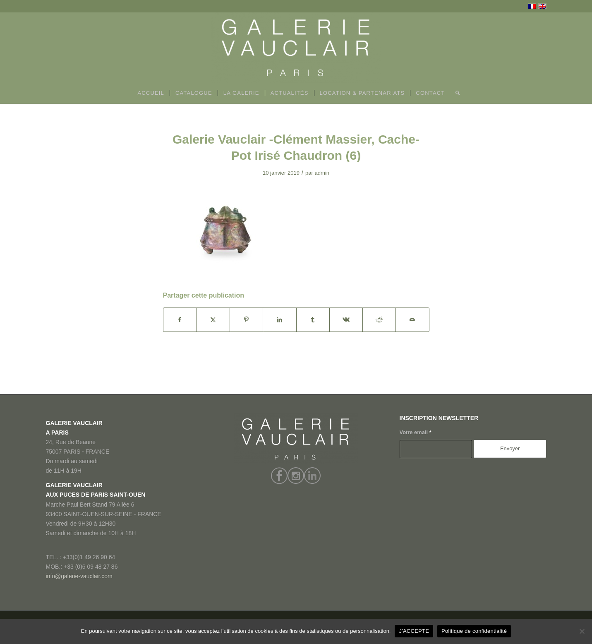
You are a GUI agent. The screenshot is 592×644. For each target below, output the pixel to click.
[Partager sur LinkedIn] (279, 320)
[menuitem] (151, 93)
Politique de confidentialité (474, 631)
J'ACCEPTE (414, 631)
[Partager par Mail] (412, 320)
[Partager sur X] (213, 320)
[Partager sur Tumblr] (313, 320)
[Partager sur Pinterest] (246, 320)
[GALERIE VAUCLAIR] (296, 47)
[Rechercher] (455, 93)
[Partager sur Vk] (346, 320)
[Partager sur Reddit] (379, 320)
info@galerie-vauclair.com (79, 576)
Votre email (415, 432)
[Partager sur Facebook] (180, 320)
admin (322, 173)
